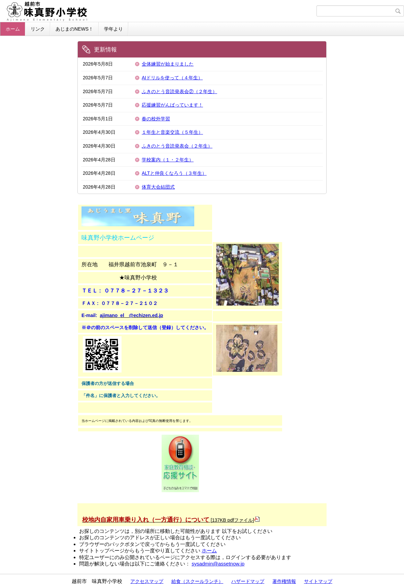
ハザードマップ (247, 581)
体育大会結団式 (158, 187)
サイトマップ (318, 581)
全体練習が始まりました (168, 64)
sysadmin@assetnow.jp (218, 563)
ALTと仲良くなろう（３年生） (174, 173)
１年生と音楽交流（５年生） (172, 132)
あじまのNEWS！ (74, 29)
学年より (113, 29)
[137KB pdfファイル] (171, 520)
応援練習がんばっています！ (172, 105)
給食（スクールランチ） (197, 581)
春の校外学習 (156, 118)
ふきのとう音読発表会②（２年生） (179, 91)
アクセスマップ (146, 581)
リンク (38, 29)
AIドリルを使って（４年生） (172, 77)
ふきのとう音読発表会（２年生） (177, 146)
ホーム (13, 29)
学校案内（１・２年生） (168, 159)
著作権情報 (284, 581)
